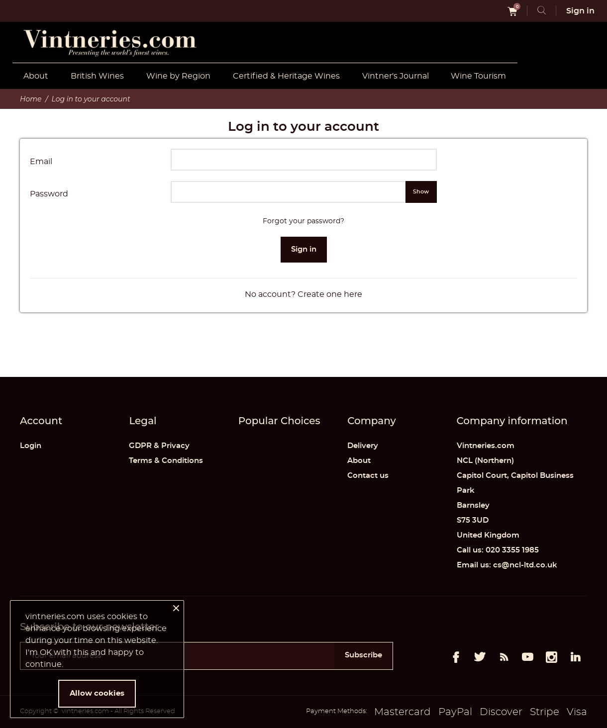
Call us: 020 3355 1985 (498, 550)
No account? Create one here (303, 294)
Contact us (368, 475)
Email (41, 162)
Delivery (362, 446)
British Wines (97, 76)
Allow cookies (97, 693)
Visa (577, 712)
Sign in (303, 249)
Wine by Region (178, 76)
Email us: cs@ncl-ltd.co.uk (507, 565)
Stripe (544, 712)
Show (421, 191)
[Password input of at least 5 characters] (288, 192)
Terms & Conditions (166, 460)
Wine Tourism (478, 76)
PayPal (455, 712)
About (35, 76)
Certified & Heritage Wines (286, 76)
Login (30, 446)
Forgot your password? (303, 221)
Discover (501, 712)
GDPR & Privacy (159, 446)
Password (49, 194)
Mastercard (402, 712)
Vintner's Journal (395, 76)
